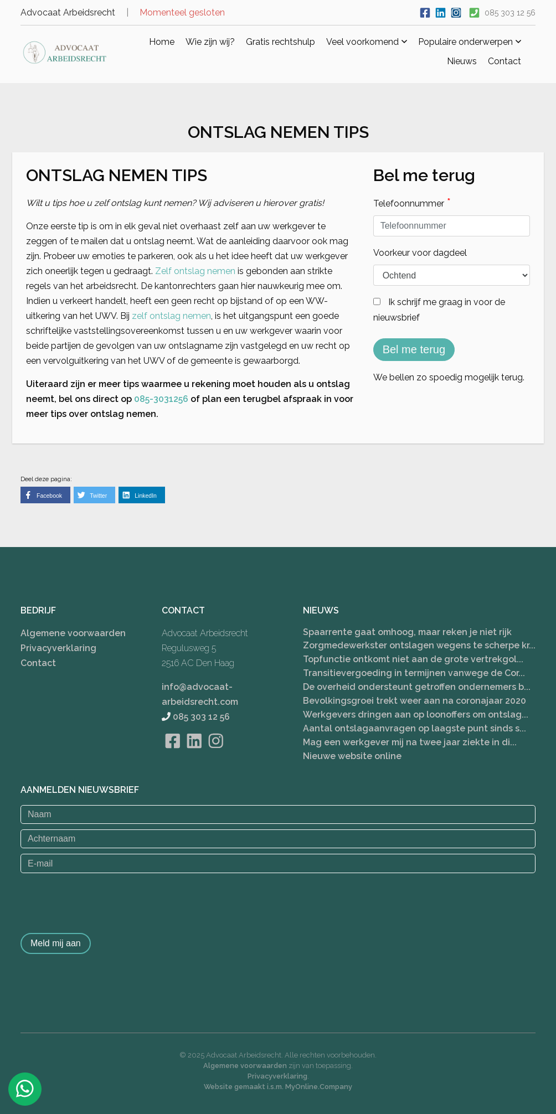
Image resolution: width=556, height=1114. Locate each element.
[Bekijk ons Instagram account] (456, 11)
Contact (504, 61)
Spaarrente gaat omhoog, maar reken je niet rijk (407, 631)
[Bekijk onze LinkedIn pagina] (194, 754)
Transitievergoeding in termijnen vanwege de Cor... (414, 673)
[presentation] (104, 900)
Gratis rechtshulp (280, 42)
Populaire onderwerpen (469, 42)
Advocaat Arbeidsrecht (67, 12)
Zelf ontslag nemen (195, 271)
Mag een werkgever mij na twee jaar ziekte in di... (410, 742)
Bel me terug (414, 349)
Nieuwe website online (352, 756)
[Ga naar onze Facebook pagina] (425, 11)
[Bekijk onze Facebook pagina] (172, 754)
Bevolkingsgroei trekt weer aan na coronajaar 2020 (414, 700)
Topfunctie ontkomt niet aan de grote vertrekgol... (413, 659)
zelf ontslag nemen (171, 316)
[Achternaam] (278, 838)
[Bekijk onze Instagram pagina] (215, 754)
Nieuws (462, 61)
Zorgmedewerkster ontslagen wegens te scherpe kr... (419, 645)
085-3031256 (161, 399)
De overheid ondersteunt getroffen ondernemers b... (417, 687)
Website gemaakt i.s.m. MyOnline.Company (278, 1086)
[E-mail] (278, 863)
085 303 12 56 (510, 12)
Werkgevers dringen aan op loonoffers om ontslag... (415, 714)
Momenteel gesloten (182, 12)
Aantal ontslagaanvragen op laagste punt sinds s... (414, 728)
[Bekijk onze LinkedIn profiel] (440, 11)
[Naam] (278, 813)
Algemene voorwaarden (73, 632)
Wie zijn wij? (210, 42)
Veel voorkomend (366, 42)
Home (161, 42)
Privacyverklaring (58, 647)
